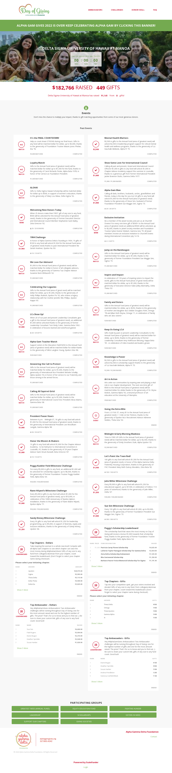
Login (85, 767)
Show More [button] (22, 590)
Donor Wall (138, 10)
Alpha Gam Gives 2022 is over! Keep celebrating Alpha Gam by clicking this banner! (86, 25)
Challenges (117, 10)
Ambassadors (95, 10)
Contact (154, 736)
